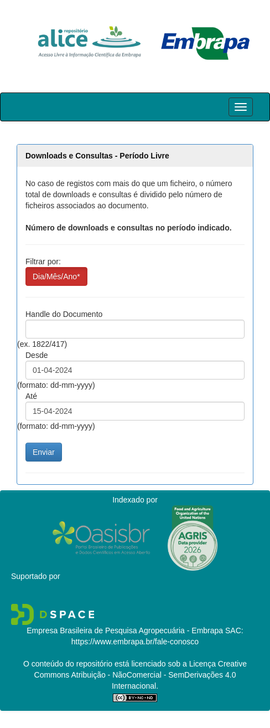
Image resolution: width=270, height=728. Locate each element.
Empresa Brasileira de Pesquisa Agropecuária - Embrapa (125, 630)
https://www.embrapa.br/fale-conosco (135, 641)
